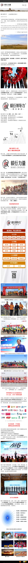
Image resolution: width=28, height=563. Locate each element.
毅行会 (24, 1)
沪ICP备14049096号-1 (15, 562)
